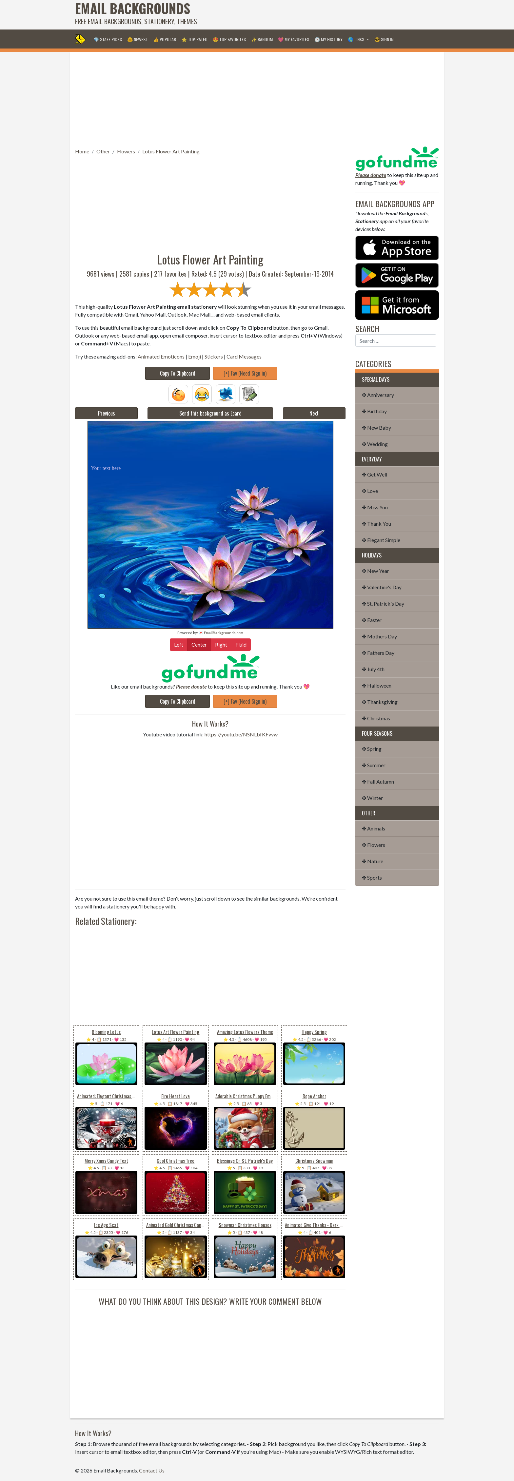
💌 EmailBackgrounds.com (221, 633)
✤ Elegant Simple (381, 540)
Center (199, 644)
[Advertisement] (319, 14)
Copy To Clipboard (177, 373)
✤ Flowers (373, 845)
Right (221, 644)
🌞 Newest (137, 39)
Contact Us (152, 1470)
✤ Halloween (376, 685)
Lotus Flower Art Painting (171, 151)
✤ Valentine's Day (382, 587)
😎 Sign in (383, 39)
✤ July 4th (373, 669)
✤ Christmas (376, 718)
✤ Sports (372, 877)
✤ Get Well (374, 474)
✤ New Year (375, 571)
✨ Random (262, 39)
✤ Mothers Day (379, 636)
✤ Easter (372, 620)
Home (82, 151)
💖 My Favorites (293, 39)
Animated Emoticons (161, 356)
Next (314, 413)
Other (103, 151)
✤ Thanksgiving (380, 702)
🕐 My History (328, 39)
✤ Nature (372, 861)
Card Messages (244, 356)
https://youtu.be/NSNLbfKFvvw (241, 734)
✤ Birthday (374, 411)
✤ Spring (372, 749)
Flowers (126, 151)
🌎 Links (356, 39)
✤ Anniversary (378, 395)
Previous (106, 413)
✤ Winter (372, 798)
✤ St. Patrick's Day (383, 603)
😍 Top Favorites (229, 39)
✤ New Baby (376, 427)
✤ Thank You (376, 523)
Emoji (194, 356)
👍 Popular (164, 39)
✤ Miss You (375, 507)
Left (178, 644)
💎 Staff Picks (107, 39)
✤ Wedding (375, 444)
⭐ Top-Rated (194, 39)
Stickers (214, 356)
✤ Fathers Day (378, 653)
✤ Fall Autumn (378, 781)
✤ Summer (374, 765)
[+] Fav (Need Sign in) (245, 373)
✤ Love (370, 491)
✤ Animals (373, 828)
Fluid (241, 644)
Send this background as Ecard (210, 413)
